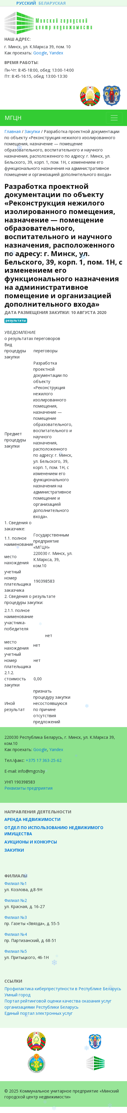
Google (40, 749)
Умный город (17, 995)
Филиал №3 (15, 917)
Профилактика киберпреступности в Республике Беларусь (62, 988)
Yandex (56, 53)
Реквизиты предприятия (28, 788)
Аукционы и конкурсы (30, 842)
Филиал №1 (15, 883)
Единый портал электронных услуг (38, 1013)
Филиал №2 (15, 900)
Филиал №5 (15, 951)
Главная (12, 131)
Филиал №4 (15, 934)
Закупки (32, 131)
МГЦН (13, 118)
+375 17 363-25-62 (44, 760)
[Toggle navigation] (114, 118)
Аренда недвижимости (32, 819)
